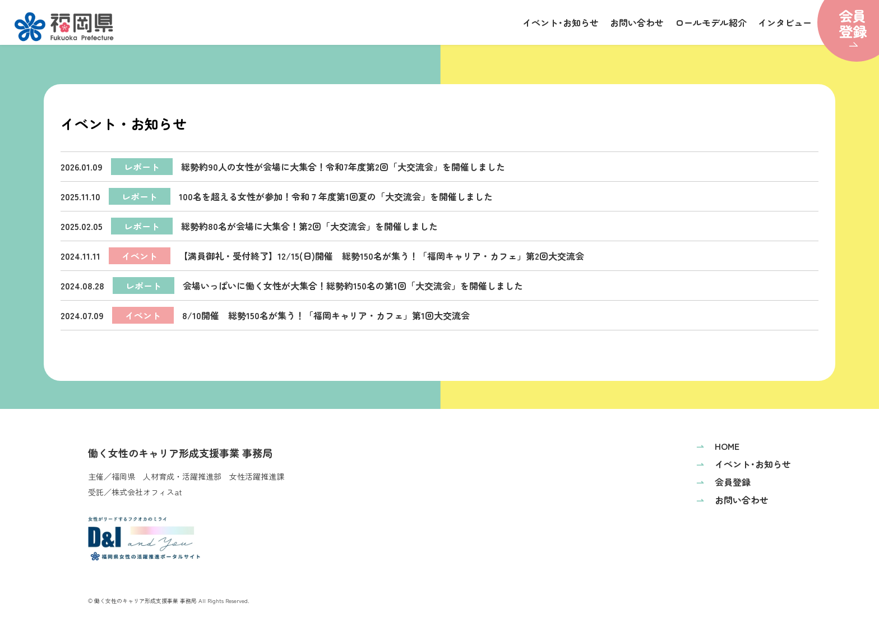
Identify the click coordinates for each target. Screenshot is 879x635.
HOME (717, 446)
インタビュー (785, 22)
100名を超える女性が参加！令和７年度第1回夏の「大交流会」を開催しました (277, 196)
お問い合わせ (637, 22)
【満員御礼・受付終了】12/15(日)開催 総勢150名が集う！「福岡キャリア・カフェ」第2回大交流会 (322, 256)
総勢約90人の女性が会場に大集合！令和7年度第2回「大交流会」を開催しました (283, 167)
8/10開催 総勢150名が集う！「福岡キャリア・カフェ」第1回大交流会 (265, 315)
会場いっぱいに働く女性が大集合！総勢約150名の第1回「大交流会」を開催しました (292, 286)
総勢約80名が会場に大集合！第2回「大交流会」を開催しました (249, 226)
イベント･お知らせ (560, 22)
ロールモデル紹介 (711, 22)
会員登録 (723, 482)
